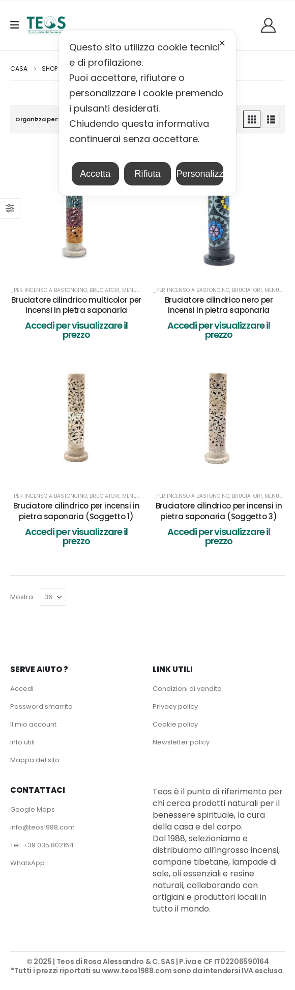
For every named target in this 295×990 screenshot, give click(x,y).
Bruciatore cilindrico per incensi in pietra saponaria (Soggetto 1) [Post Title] (76, 510)
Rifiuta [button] (147, 174)
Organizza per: (36, 119)
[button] (251, 119)
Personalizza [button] (199, 174)
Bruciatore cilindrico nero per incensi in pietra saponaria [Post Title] (219, 305)
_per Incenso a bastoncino (48, 290)
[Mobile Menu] (18, 25)
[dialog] (147, 113)
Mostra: (22, 597)
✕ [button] (222, 43)
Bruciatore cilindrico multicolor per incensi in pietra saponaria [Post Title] (76, 305)
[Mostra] (53, 597)
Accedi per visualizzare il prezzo (76, 330)
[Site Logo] (46, 25)
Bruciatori (105, 290)
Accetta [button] (95, 174)
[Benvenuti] (272, 25)
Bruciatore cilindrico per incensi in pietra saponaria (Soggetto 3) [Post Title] (219, 510)
